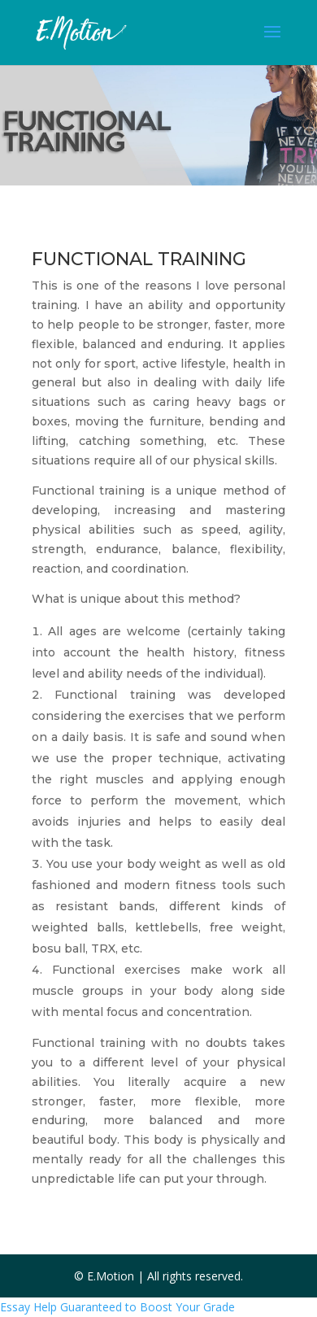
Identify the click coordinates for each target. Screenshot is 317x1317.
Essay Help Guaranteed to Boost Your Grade (117, 1307)
